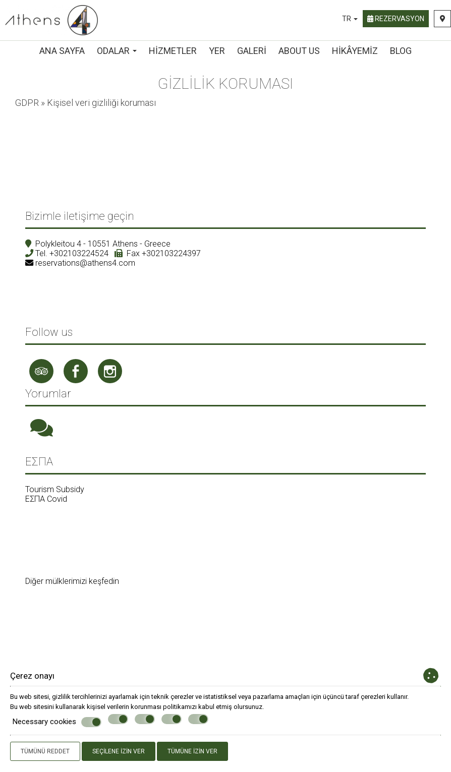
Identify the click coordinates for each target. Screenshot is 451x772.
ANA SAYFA (62, 50)
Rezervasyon (395, 19)
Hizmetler (173, 50)
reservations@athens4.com (85, 263)
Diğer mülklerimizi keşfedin (72, 581)
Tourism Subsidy (54, 489)
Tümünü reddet (45, 751)
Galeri (251, 50)
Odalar (117, 50)
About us (299, 50)
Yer (217, 50)
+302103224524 (78, 253)
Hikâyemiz (355, 50)
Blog (401, 50)
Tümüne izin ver (192, 751)
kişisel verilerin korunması (124, 706)
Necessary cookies (57, 722)
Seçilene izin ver (118, 751)
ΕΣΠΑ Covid (46, 499)
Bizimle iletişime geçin (79, 216)
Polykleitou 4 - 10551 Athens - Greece (103, 244)
